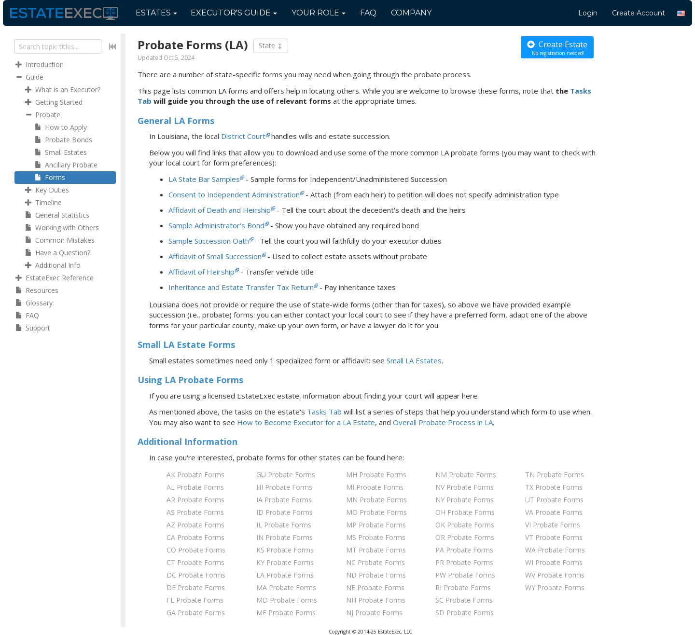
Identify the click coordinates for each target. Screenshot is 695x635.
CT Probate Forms (195, 562)
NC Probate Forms (375, 562)
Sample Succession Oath (208, 241)
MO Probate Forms (376, 512)
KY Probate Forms (285, 562)
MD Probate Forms (286, 600)
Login (588, 13)
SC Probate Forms (464, 600)
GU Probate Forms (285, 474)
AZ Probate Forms (195, 524)
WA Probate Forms (555, 549)
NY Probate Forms (464, 499)
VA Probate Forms (554, 512)
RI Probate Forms (463, 587)
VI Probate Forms (552, 524)
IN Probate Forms (284, 537)
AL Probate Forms (195, 487)
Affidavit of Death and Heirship (219, 210)
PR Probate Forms (464, 562)
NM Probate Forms (465, 474)
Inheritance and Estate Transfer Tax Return (241, 287)
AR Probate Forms (195, 499)
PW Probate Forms (465, 575)
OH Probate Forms (465, 512)
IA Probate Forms (284, 499)
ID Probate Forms (284, 512)
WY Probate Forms (554, 587)
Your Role (319, 12)
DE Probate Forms (196, 587)
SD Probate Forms (464, 612)
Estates (156, 12)
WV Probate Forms (554, 575)
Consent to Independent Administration (234, 194)
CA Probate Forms (195, 537)
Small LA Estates (414, 360)
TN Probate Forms (554, 474)
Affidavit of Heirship (201, 271)
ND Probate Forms (376, 575)
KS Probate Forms (285, 549)
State (271, 46)
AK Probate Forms (195, 474)
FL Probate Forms (195, 600)
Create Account (638, 13)
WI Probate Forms (554, 562)
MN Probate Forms (376, 499)
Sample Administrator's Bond (216, 225)
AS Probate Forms (195, 512)
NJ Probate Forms (374, 612)
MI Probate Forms (374, 487)
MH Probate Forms (376, 474)
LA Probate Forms (285, 575)
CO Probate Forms (196, 549)
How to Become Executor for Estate (306, 422)
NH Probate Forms (375, 600)
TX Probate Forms (554, 487)
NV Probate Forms (464, 487)
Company (411, 12)
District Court (243, 136)
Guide (234, 12)
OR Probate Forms (464, 537)
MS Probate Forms (375, 537)
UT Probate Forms (554, 499)
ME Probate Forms (286, 612)
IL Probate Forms (283, 524)
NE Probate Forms (375, 587)
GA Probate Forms (196, 612)
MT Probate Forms (376, 549)
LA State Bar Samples (204, 179)
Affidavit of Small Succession (215, 256)
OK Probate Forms (464, 524)
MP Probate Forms (376, 524)
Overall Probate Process (443, 422)
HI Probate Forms (284, 487)
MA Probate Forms (286, 587)
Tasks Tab (324, 411)
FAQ (368, 12)
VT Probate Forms (554, 537)
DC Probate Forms (196, 575)
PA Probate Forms (464, 549)
